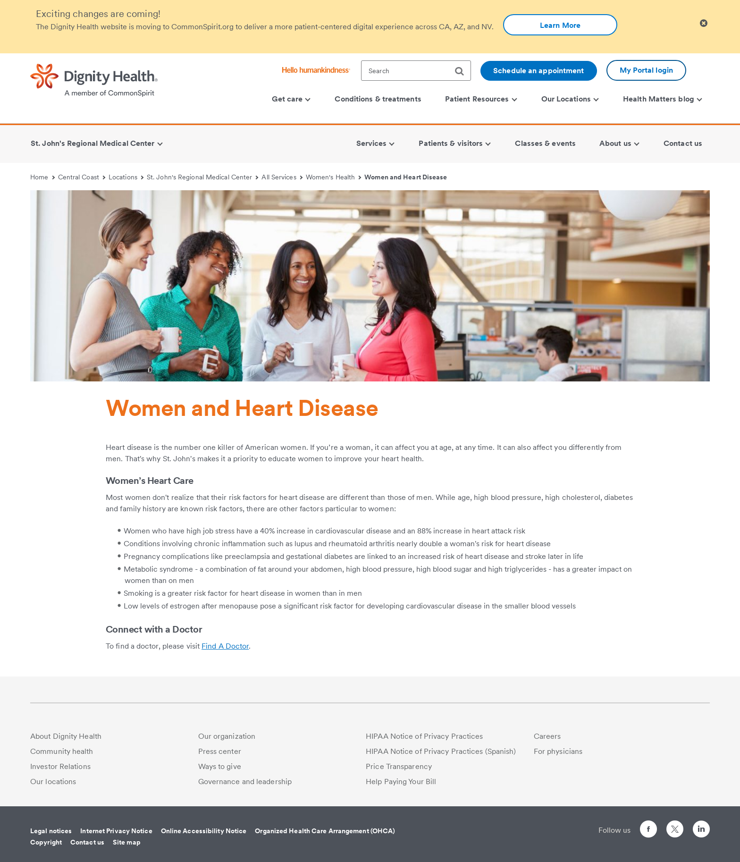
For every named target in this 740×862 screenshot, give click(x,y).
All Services (282, 177)
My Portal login (646, 70)
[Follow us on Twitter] (674, 825)
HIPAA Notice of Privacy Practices (424, 736)
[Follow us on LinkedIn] (701, 830)
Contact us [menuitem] (683, 143)
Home (42, 177)
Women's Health (334, 177)
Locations (126, 177)
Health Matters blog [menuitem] (662, 98)
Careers (547, 736)
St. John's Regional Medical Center (203, 177)
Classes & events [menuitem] (545, 143)
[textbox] (416, 70)
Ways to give (219, 766)
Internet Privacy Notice (116, 831)
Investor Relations (60, 766)
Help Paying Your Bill (401, 781)
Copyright (46, 842)
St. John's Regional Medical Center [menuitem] (96, 143)
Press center (219, 751)
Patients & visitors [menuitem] (455, 143)
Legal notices (51, 831)
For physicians (558, 751)
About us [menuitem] (619, 143)
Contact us (87, 842)
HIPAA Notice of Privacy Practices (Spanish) (441, 751)
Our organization (227, 736)
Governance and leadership (245, 781)
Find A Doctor (225, 646)
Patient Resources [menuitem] (481, 98)
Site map (127, 842)
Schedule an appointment (538, 70)
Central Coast (82, 177)
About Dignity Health (65, 736)
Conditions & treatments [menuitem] (378, 98)
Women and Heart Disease (405, 177)
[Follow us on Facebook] (648, 830)
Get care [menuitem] (291, 98)
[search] (463, 71)
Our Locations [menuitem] (570, 98)
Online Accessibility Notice (204, 831)
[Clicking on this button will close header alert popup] (703, 23)
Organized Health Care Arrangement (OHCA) (325, 831)
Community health (61, 751)
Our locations (53, 781)
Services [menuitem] (375, 143)
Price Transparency (399, 766)
